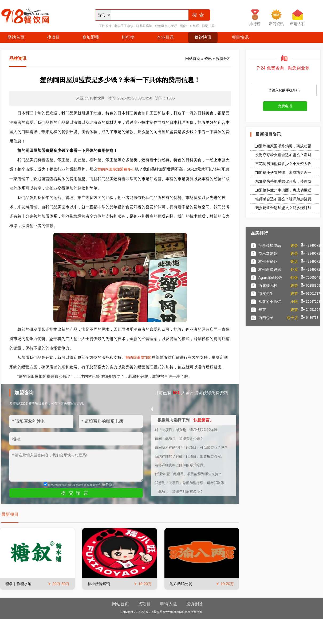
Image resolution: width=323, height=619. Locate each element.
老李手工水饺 (123, 26)
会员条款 (105, 484)
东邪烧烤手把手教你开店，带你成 (283, 181)
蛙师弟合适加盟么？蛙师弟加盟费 (283, 199)
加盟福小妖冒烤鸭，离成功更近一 (283, 172)
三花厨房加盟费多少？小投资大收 (283, 164)
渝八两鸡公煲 (181, 584)
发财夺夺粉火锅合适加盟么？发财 (283, 155)
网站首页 (16, 37)
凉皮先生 (265, 293)
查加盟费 (90, 37)
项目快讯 (240, 37)
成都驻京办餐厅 (166, 26)
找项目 (53, 37)
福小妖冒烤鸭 (99, 584)
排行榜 (128, 37)
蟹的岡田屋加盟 (138, 357)
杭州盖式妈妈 (269, 269)
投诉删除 (194, 604)
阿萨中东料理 (189, 26)
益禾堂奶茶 (267, 253)
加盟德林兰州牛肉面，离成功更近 (283, 190)
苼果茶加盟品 (269, 245)
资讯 (208, 58)
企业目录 (165, 37)
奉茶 (262, 309)
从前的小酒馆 (269, 301)
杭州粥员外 (267, 261)
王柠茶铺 (105, 26)
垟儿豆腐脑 (144, 26)
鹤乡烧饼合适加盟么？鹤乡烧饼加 (283, 208)
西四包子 (265, 318)
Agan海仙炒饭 (270, 277)
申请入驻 (168, 604)
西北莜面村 (267, 285)
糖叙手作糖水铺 (18, 584)
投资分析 (223, 58)
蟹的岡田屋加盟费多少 (116, 169)
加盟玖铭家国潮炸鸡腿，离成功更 (283, 146)
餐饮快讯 (202, 37)
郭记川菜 (208, 26)
